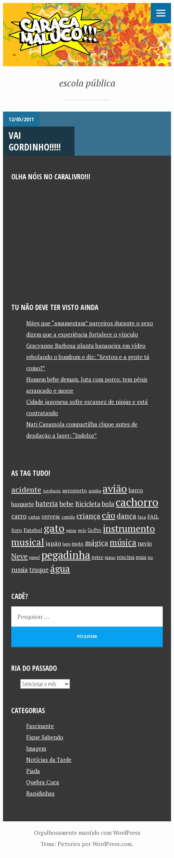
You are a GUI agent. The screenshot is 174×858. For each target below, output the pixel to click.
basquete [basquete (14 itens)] (22, 504)
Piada (33, 771)
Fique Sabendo (44, 737)
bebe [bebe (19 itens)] (66, 503)
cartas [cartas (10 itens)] (34, 517)
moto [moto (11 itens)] (77, 544)
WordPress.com (112, 844)
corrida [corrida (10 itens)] (68, 517)
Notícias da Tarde (48, 759)
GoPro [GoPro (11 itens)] (94, 530)
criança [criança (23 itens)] (88, 516)
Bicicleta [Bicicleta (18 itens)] (87, 503)
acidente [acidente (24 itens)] (26, 489)
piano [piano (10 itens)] (110, 557)
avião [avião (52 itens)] (115, 488)
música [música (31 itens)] (123, 542)
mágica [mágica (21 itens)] (96, 542)
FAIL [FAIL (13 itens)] (153, 516)
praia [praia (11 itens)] (141, 557)
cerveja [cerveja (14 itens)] (51, 516)
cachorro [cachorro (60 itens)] (137, 502)
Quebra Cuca (42, 782)
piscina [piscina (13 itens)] (125, 556)
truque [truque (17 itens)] (39, 570)
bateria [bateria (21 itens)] (47, 503)
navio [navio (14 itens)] (145, 543)
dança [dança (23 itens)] (126, 516)
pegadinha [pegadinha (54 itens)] (65, 555)
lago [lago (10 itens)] (66, 544)
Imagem (36, 748)
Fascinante (40, 726)
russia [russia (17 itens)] (19, 570)
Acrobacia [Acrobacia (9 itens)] (52, 490)
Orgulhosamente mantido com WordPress (87, 832)
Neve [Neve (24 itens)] (19, 556)
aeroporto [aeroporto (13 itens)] (74, 490)
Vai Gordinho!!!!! (35, 141)
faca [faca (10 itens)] (142, 517)
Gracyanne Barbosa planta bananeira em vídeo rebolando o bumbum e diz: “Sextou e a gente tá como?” (87, 357)
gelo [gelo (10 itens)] (82, 530)
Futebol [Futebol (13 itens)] (33, 529)
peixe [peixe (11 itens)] (97, 557)
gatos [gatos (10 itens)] (71, 530)
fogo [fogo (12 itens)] (16, 530)
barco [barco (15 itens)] (135, 490)
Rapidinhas (40, 793)
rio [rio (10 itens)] (150, 557)
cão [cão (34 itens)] (108, 515)
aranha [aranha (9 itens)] (94, 490)
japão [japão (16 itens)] (53, 543)
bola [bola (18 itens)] (108, 503)
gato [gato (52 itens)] (54, 528)
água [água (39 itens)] (60, 568)
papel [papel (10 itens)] (34, 557)
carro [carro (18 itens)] (19, 516)
